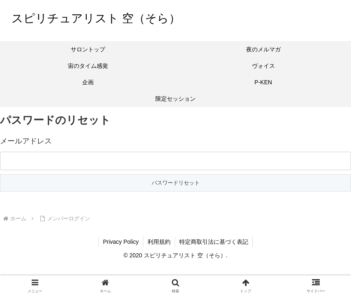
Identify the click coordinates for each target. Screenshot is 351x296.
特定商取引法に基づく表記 (213, 241)
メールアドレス (26, 141)
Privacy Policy (121, 241)
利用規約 (159, 241)
